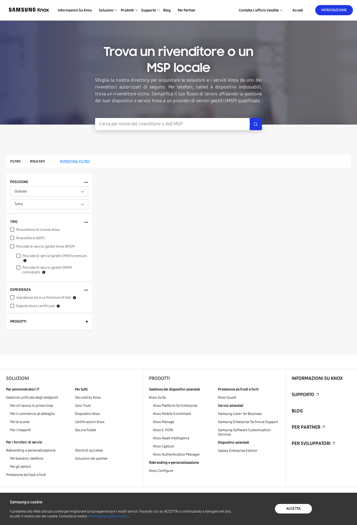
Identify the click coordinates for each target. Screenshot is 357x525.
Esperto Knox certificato (38, 306)
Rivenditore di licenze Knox (38, 230)
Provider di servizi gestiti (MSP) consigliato (47, 269)
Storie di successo (89, 450)
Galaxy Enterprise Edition (237, 450)
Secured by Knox (88, 397)
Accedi (297, 10)
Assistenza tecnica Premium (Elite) (46, 297)
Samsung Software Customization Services (244, 432)
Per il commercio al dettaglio (32, 414)
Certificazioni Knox (90, 422)
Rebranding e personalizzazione (30, 450)
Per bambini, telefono (26, 458)
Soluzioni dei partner (91, 458)
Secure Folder (85, 430)
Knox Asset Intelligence (171, 438)
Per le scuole (19, 422)
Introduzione (334, 10)
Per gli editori (20, 466)
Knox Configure (161, 471)
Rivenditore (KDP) (30, 238)
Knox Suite (157, 397)
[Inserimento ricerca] (172, 124)
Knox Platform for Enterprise (175, 405)
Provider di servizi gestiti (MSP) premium (54, 258)
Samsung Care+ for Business (240, 414)
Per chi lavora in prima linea (31, 405)
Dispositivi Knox (87, 414)
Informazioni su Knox (75, 10)
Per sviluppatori (311, 443)
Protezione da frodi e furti (26, 475)
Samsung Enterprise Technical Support (248, 422)
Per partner (187, 10)
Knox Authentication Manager (176, 454)
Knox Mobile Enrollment (172, 414)
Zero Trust (83, 405)
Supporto (303, 394)
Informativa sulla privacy (108, 516)
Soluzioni (17, 378)
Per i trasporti (20, 430)
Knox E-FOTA (163, 430)
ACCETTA (293, 508)
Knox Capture (163, 446)
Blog (167, 10)
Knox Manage (163, 422)
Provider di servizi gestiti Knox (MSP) (45, 246)
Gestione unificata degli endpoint (32, 397)
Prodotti (159, 378)
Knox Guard (227, 397)
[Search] (256, 124)
